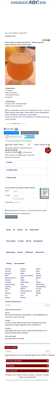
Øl (36, 295)
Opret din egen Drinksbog (30, 132)
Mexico (23, 289)
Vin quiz (38, 289)
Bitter (7, 275)
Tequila (38, 282)
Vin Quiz (37, 112)
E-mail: (7, 195)
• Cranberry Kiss (12, 170)
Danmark (8, 286)
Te (37, 280)
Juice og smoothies (27, 275)
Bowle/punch (44, 112)
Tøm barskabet (32, 115)
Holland (23, 269)
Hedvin (7, 297)
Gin (6, 295)
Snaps (38, 273)
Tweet (8, 129)
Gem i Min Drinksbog (11, 132)
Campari (8, 280)
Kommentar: (8, 202)
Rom (22, 295)
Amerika (7, 271)
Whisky (38, 293)
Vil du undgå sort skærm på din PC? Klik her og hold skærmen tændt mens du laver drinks (24, 44)
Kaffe (22, 278)
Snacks (7, 115)
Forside (14, 33)
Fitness (7, 289)
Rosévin (23, 297)
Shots (38, 271)
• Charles (9, 162)
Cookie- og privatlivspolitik (27, 377)
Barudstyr (8, 273)
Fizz (6, 291)
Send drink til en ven (15, 136)
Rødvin (38, 269)
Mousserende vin (26, 291)
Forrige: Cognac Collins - (14, 144)
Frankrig (7, 293)
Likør (22, 284)
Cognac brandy (10, 284)
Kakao (23, 280)
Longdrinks (24, 286)
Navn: (7, 191)
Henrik (7, 312)
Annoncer (39, 375)
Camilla (7, 320)
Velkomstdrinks (41, 286)
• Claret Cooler (11, 177)
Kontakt (45, 375)
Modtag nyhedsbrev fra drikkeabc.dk (18, 213)
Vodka (38, 291)
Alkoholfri (8, 269)
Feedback (30, 136)
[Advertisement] (27, 18)
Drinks (7, 112)
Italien (22, 273)
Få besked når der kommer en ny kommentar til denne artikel (26, 210)
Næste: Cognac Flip (42, 144)
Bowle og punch (10, 278)
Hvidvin (23, 271)
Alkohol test (22, 115)
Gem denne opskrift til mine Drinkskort (19, 141)
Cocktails (8, 282)
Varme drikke (29, 112)
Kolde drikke (20, 112)
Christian (8, 328)
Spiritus (12, 112)
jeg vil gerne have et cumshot (14, 338)
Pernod (23, 293)
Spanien (38, 275)
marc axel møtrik (10, 336)
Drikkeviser (14, 115)
